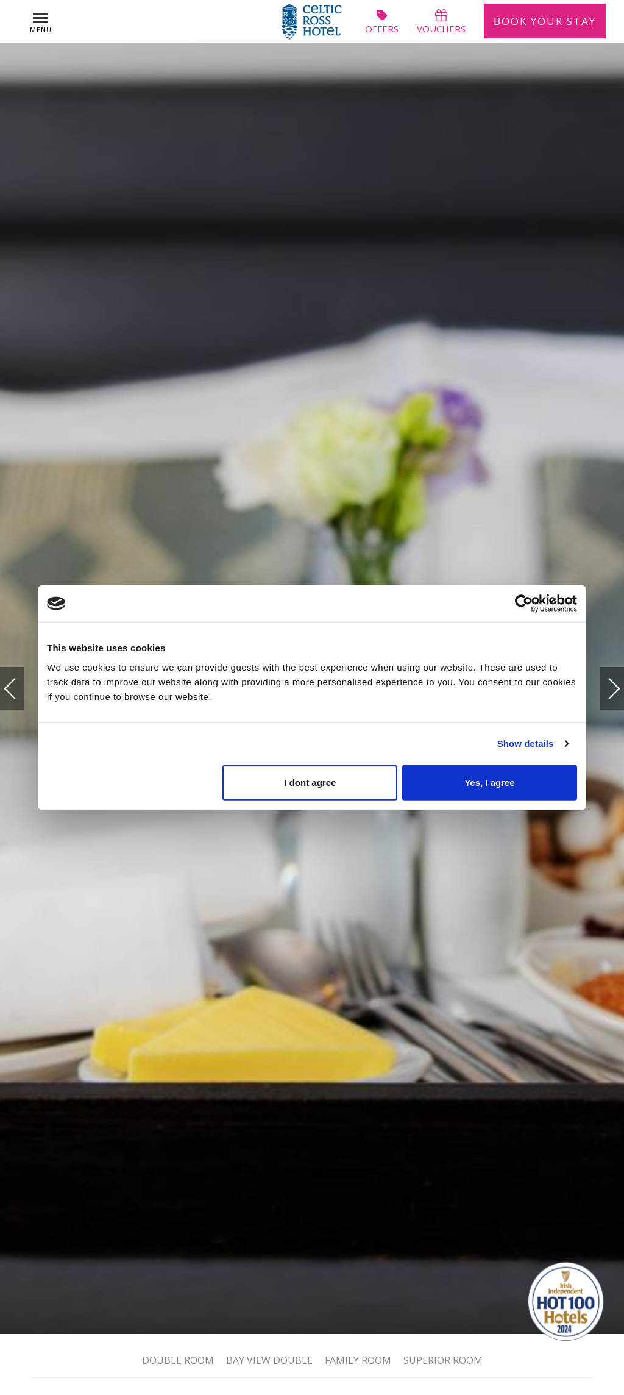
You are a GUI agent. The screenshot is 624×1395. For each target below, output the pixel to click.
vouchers (441, 21)
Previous (23, 688)
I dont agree (310, 782)
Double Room (178, 1359)
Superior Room (443, 1359)
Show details (525, 743)
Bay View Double (269, 1359)
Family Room (358, 1359)
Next (601, 683)
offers (382, 21)
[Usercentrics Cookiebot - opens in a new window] (523, 603)
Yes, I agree (489, 782)
